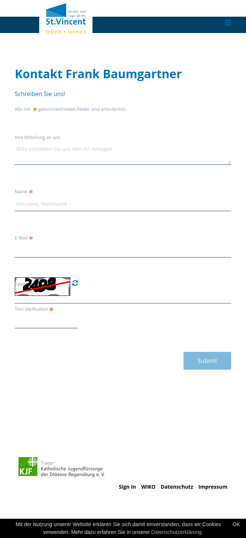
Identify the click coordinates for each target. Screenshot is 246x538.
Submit (207, 361)
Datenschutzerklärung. (177, 532)
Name (24, 191)
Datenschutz (177, 486)
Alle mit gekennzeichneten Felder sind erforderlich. (71, 109)
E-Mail (24, 238)
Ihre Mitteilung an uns (37, 137)
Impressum (213, 486)
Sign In (127, 486)
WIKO (148, 486)
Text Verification (34, 309)
